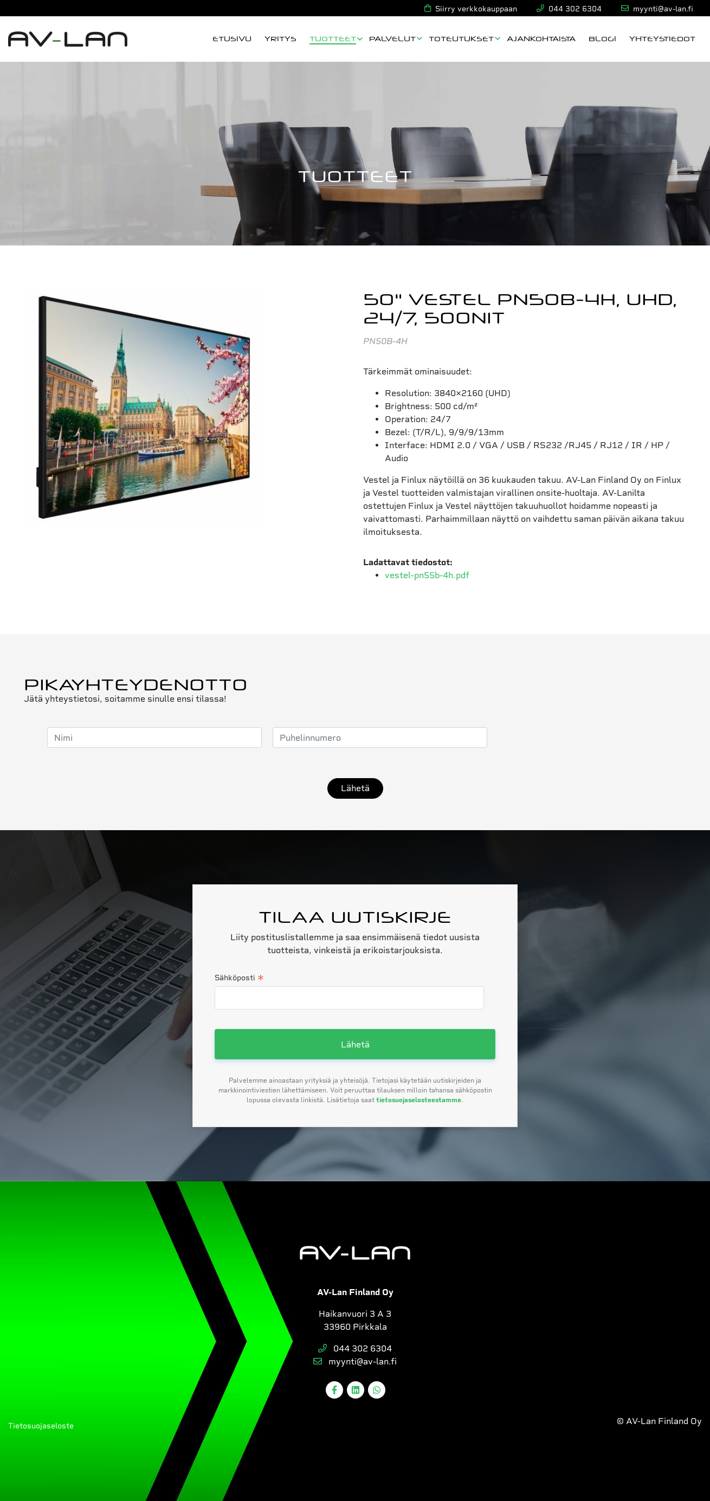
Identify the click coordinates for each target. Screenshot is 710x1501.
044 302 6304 (355, 1348)
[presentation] (580, 737)
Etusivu (231, 38)
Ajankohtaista (541, 38)
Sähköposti (239, 978)
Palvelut (392, 38)
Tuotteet (332, 38)
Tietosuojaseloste (41, 1425)
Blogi (602, 38)
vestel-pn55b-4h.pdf (427, 575)
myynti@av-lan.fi (355, 1361)
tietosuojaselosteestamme (418, 1100)
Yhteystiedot (662, 38)
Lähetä (355, 788)
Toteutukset (461, 38)
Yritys (280, 38)
